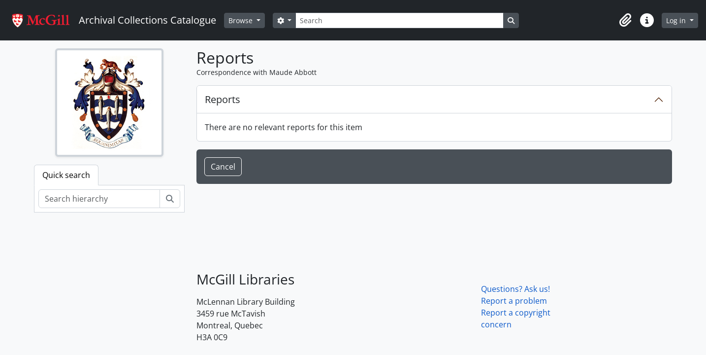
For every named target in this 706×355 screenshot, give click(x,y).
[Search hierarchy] (99, 198)
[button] (625, 20)
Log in (677, 20)
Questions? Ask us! (515, 289)
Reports (222, 99)
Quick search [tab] (66, 175)
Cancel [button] (223, 166)
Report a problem (514, 300)
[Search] (399, 20)
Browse (241, 20)
